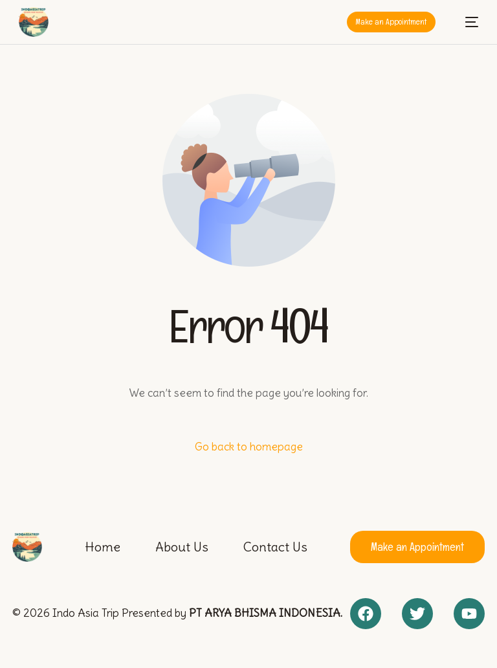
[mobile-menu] (465, 22)
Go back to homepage (249, 447)
